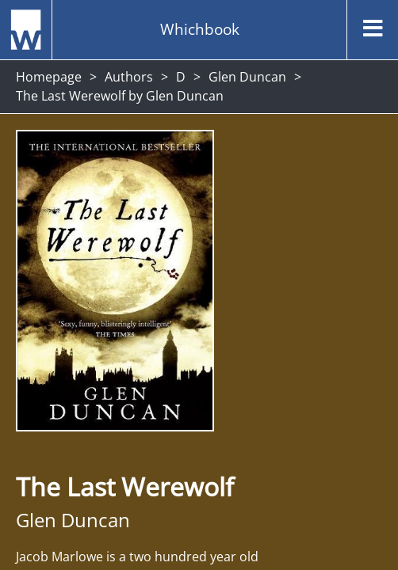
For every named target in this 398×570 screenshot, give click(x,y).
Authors (129, 77)
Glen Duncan (247, 77)
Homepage (49, 77)
